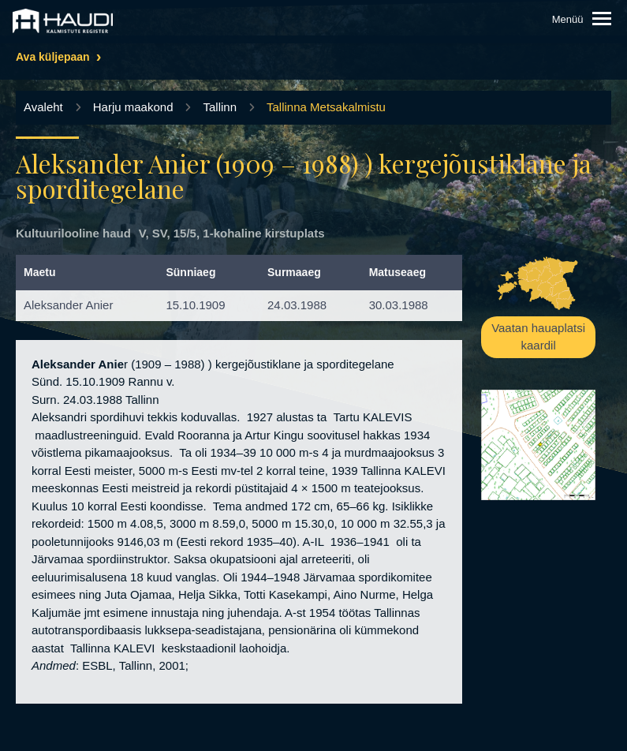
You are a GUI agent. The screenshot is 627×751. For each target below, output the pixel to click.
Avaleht (43, 107)
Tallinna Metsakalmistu (326, 107)
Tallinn (220, 107)
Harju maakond (133, 107)
